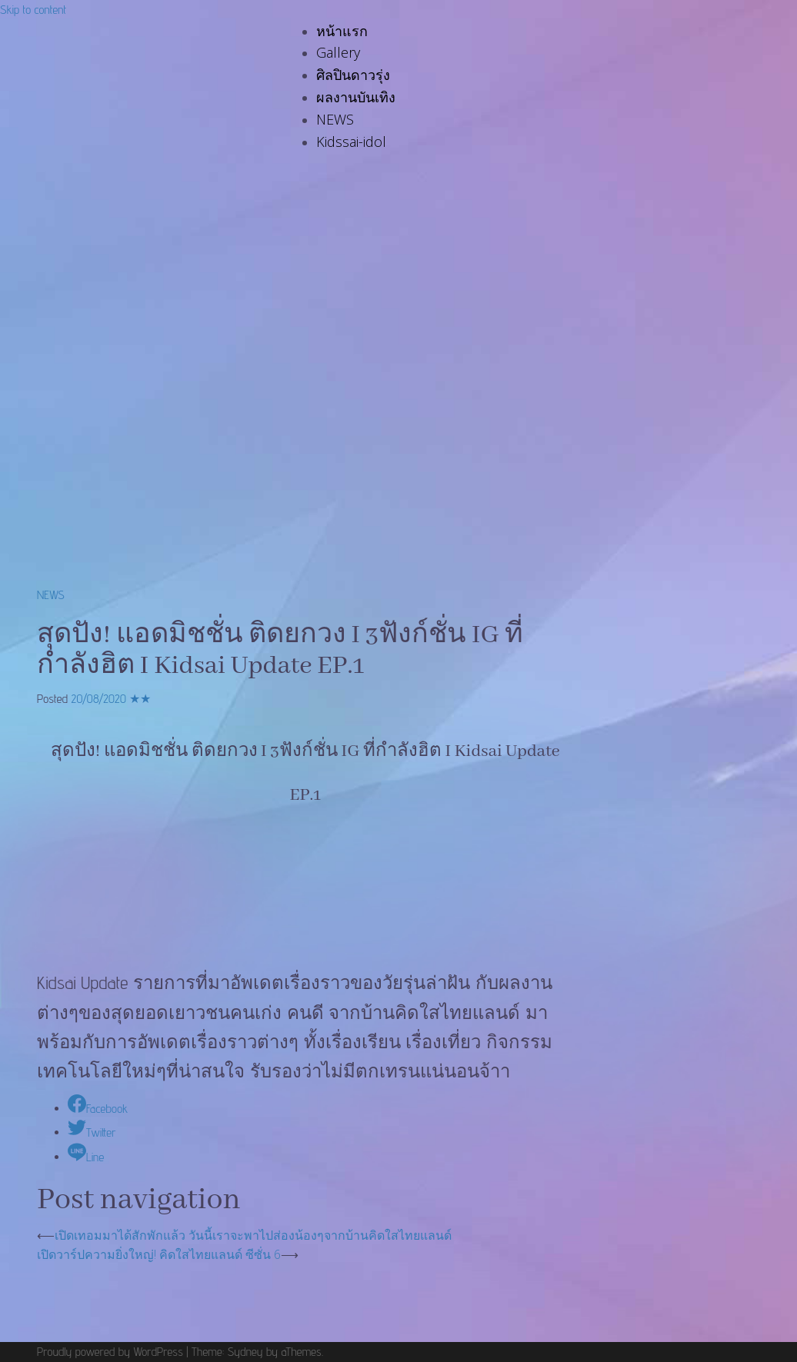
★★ (140, 698)
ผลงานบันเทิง (355, 97)
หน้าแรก (342, 31)
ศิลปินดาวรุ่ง (353, 74)
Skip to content (33, 9)
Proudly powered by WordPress (110, 1351)
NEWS (335, 119)
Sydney (245, 1351)
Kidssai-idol (351, 141)
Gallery (338, 52)
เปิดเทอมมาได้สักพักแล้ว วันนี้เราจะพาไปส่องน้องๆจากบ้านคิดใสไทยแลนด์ (253, 1235)
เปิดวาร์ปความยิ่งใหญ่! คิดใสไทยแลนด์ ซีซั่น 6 (159, 1254)
